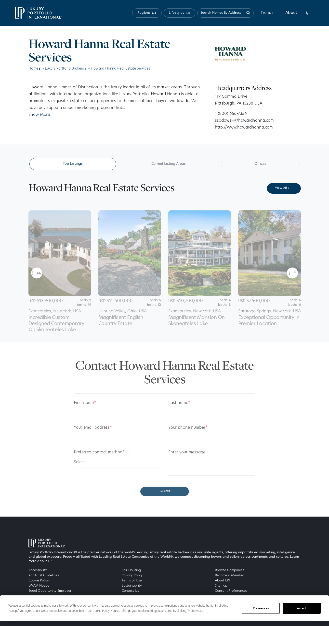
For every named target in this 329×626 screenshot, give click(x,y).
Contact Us (130, 590)
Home (33, 69)
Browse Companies (229, 570)
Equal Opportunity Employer (49, 590)
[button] (147, 13)
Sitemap (221, 585)
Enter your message (186, 452)
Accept (301, 608)
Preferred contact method (99, 452)
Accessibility (37, 570)
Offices (260, 164)
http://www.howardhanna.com (244, 128)
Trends (267, 13)
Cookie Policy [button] (101, 611)
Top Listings (73, 164)
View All (283, 188)
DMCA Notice (38, 585)
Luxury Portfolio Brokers (64, 69)
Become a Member (229, 575)
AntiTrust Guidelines (43, 575)
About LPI (222, 580)
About (291, 13)
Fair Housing (131, 570)
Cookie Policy (38, 580)
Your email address (93, 428)
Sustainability (132, 585)
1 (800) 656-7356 (231, 114)
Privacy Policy (132, 575)
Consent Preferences (231, 590)
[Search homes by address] (225, 13)
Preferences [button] (195, 611)
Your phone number (188, 428)
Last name (179, 403)
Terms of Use (132, 580)
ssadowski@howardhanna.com (244, 121)
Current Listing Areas (168, 164)
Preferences (261, 608)
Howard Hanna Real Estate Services (120, 69)
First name (85, 403)
